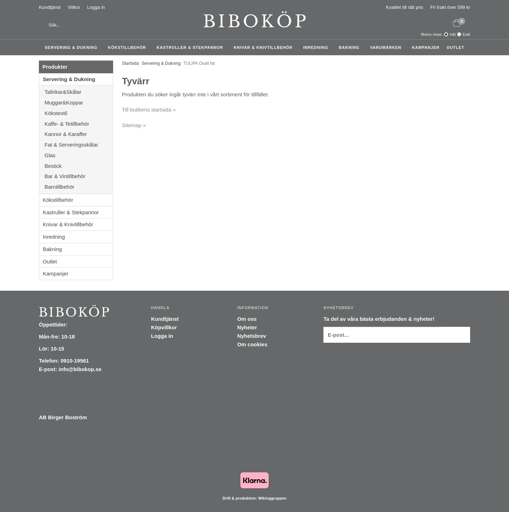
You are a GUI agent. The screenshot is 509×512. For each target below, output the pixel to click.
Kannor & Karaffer (79, 134)
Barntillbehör (59, 187)
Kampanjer (426, 47)
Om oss (247, 319)
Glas (79, 155)
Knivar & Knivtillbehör (265, 47)
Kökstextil (79, 113)
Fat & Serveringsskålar (79, 145)
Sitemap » (134, 125)
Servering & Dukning (73, 47)
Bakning (351, 47)
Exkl (466, 34)
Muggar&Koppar (79, 102)
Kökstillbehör (129, 47)
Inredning (317, 47)
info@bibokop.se (80, 369)
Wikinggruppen (272, 498)
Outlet (455, 47)
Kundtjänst (49, 7)
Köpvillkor (164, 327)
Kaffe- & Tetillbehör (79, 124)
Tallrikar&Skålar (79, 92)
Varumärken (387, 47)
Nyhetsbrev (251, 336)
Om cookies (252, 344)
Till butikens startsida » (149, 110)
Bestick (79, 166)
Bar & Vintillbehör (79, 176)
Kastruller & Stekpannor (192, 47)
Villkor (74, 7)
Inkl (453, 34)
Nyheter (247, 327)
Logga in (96, 7)
